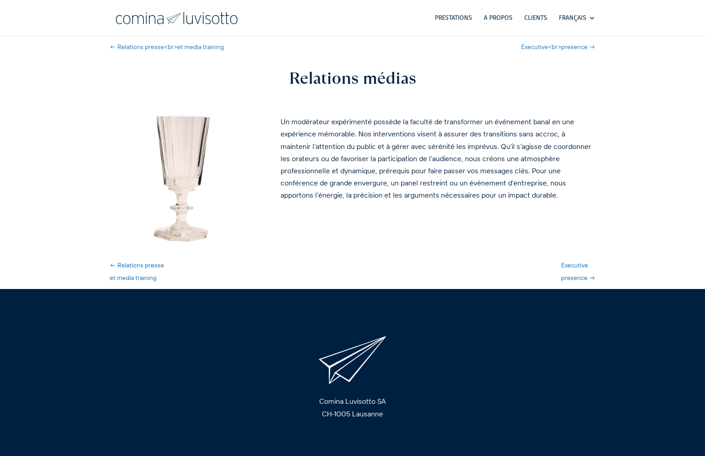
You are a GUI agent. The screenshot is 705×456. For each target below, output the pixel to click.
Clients (535, 18)
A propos (498, 18)
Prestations (453, 18)
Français (572, 18)
